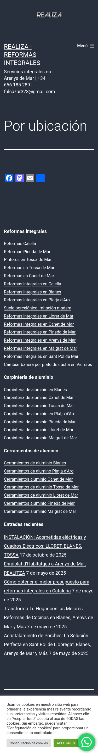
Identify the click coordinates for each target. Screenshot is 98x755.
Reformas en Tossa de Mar (29, 267)
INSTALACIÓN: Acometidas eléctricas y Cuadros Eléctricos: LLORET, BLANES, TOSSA (45, 546)
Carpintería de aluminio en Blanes (35, 389)
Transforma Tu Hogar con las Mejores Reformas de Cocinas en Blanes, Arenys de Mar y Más (48, 617)
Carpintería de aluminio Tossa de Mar (39, 405)
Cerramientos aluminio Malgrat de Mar (40, 511)
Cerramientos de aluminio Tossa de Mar (41, 487)
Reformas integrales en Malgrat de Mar (40, 348)
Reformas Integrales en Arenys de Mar (40, 340)
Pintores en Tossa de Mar (28, 259)
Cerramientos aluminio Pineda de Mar (39, 503)
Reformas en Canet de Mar (29, 275)
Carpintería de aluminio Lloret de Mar (38, 429)
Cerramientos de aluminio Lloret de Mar (41, 495)
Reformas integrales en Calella (32, 283)
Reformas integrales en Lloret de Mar (38, 316)
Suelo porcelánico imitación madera (37, 308)
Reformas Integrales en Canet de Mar (39, 324)
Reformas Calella (20, 243)
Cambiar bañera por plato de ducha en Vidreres (48, 364)
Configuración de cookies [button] (29, 743)
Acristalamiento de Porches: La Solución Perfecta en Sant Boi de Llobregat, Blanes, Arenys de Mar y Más (47, 644)
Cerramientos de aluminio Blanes (35, 462)
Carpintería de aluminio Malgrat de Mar (40, 437)
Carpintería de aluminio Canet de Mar (39, 397)
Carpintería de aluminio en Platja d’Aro (40, 413)
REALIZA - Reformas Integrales (22, 54)
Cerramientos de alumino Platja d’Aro (38, 471)
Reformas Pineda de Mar (27, 251)
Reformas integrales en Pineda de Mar (40, 332)
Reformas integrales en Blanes (32, 292)
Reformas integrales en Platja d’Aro (37, 299)
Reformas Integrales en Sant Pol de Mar (41, 356)
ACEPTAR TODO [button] (69, 743)
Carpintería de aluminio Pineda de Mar (40, 421)
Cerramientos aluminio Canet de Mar (38, 479)
